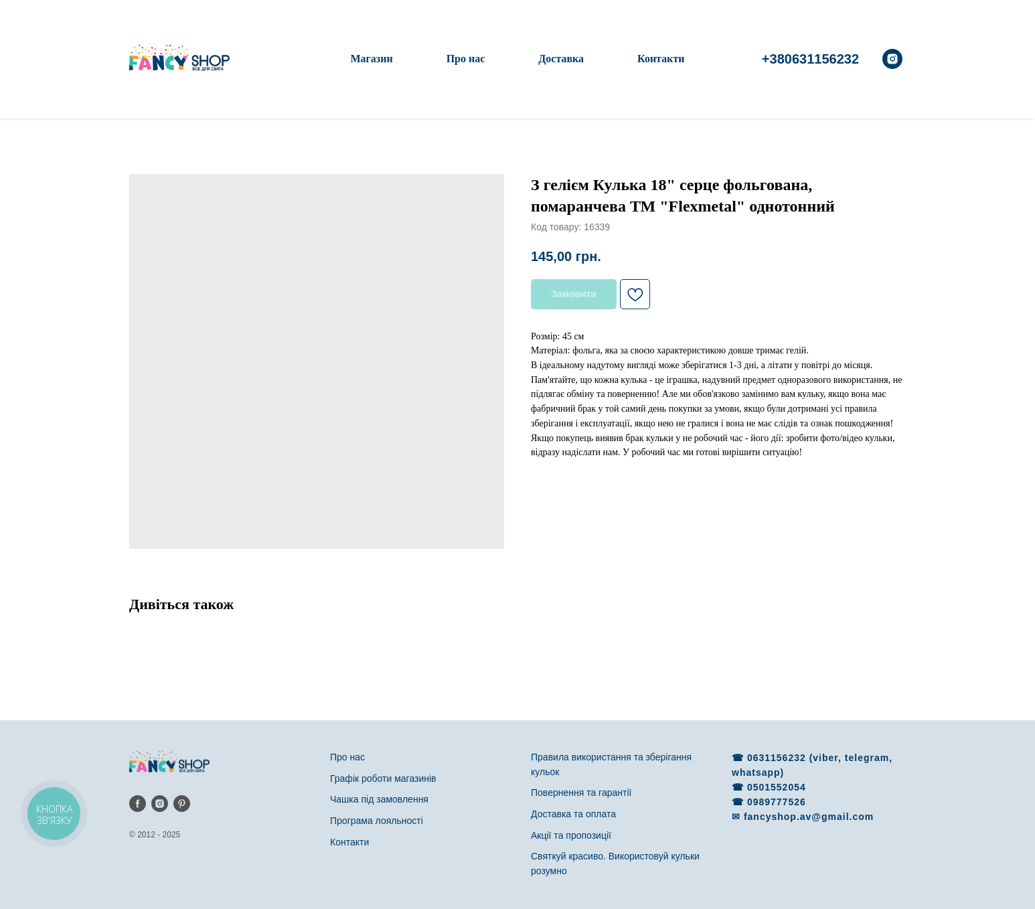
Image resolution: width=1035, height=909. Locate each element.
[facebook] (137, 803)
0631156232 (778, 757)
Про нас (466, 58)
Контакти (660, 58)
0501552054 (776, 787)
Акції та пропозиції (571, 835)
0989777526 (776, 802)
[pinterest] (181, 803)
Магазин (371, 58)
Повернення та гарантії (581, 792)
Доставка (561, 58)
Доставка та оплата (573, 814)
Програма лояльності (376, 820)
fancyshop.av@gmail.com (809, 816)
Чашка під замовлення (379, 799)
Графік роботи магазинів (383, 778)
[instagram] (892, 59)
